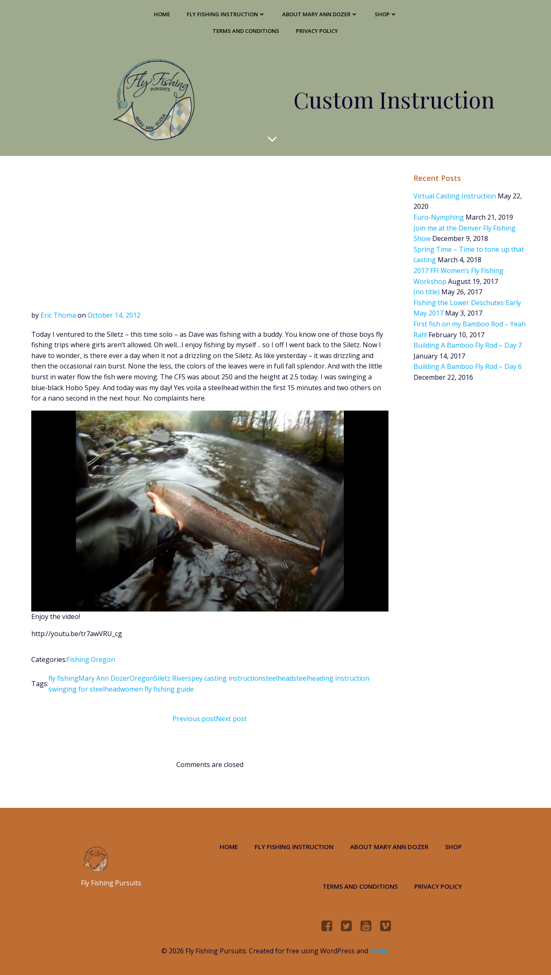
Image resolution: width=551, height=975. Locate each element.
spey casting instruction (225, 678)
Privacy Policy (317, 31)
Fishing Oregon (91, 659)
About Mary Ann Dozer (320, 14)
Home (162, 14)
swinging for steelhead (84, 689)
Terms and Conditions (246, 31)
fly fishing (63, 678)
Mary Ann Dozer (104, 678)
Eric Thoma (58, 315)
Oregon (142, 678)
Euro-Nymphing (438, 217)
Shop (386, 14)
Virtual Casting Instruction (454, 196)
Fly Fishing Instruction (226, 14)
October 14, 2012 (114, 315)
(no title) (426, 291)
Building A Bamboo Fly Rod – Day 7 (467, 345)
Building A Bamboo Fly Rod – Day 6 (467, 366)
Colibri (380, 950)
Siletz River (171, 678)
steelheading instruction (331, 678)
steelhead (278, 678)
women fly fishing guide (157, 689)
